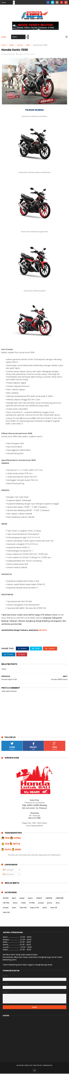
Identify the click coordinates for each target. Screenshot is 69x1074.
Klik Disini (42, 630)
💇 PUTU (6, 850)
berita (30, 899)
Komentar (8, 874)
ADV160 (6, 899)
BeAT (14, 899)
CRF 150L (6, 903)
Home (3, 37)
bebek (11, 45)
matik (23, 903)
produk (20, 45)
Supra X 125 (34, 908)
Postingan (8, 870)
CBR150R (48, 899)
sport (14, 908)
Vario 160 (6, 913)
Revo (58, 903)
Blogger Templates (25, 1066)
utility (28, 45)
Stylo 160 (23, 908)
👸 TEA (5, 844)
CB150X (39, 899)
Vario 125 (53, 908)
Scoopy (6, 908)
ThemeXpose (47, 1066)
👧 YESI (5, 838)
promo (49, 903)
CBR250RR (59, 899)
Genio (15, 903)
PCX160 (32, 903)
